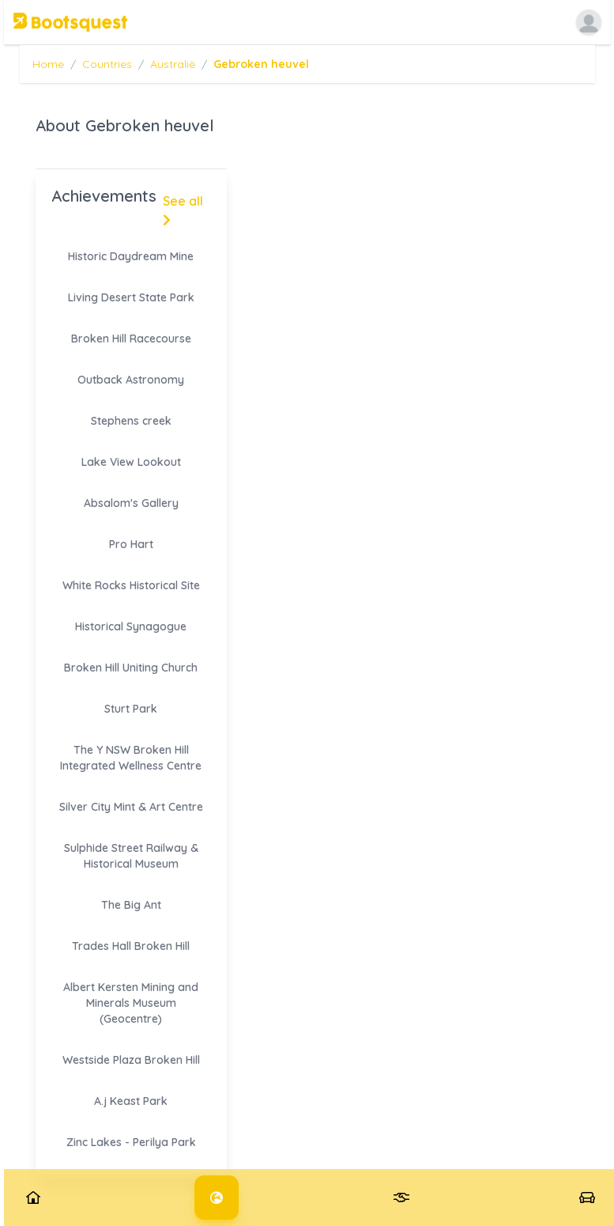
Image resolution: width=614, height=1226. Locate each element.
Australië (172, 64)
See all (183, 209)
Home (48, 64)
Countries (107, 64)
